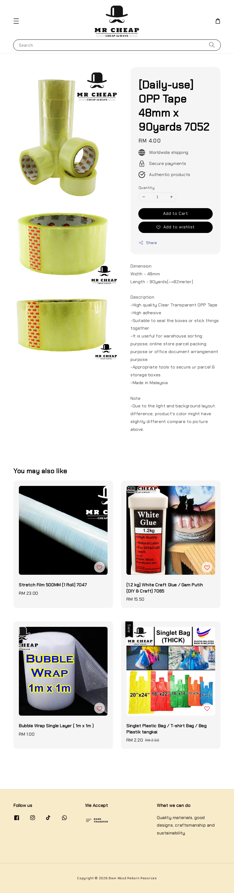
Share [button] (148, 242)
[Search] (212, 45)
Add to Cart (175, 213)
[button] (16, 21)
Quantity (146, 187)
